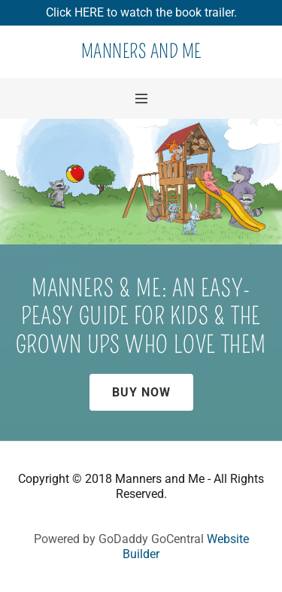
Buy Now (141, 392)
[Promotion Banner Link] (141, 13)
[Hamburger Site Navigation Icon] (141, 99)
